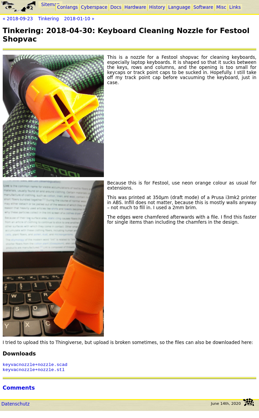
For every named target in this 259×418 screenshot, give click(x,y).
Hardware (135, 7)
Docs (115, 7)
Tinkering (48, 18)
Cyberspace (94, 7)
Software (203, 7)
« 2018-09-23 (18, 18)
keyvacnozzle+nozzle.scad (35, 365)
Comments (19, 390)
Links (235, 7)
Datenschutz (15, 406)
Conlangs (67, 7)
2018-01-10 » (79, 18)
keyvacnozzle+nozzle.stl (34, 371)
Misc (221, 7)
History (157, 7)
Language (179, 7)
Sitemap (50, 4)
